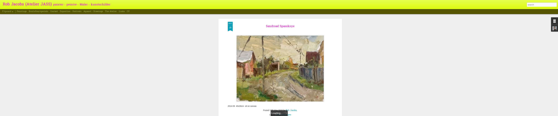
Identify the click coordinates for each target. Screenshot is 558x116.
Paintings (22, 11)
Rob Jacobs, (291, 64)
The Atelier (111, 11)
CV (128, 11)
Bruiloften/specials (38, 11)
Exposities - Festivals (70, 11)
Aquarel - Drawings (93, 11)
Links (122, 11)
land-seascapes (283, 69)
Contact (54, 11)
